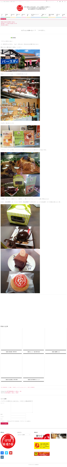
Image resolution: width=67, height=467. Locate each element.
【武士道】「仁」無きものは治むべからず (9, 23)
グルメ (22, 387)
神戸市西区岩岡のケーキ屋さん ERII (14, 391)
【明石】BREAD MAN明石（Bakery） (8, 22)
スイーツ (25, 387)
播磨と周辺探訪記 (6, 1)
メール (2, 416)
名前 (2, 414)
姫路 (14, 1)
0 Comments (32, 387)
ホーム (2, 1)
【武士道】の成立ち (4, 25)
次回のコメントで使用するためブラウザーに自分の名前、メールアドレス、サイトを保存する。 (16, 421)
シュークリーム (18, 387)
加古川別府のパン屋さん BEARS (11, 392)
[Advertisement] (26, 446)
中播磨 (11, 1)
